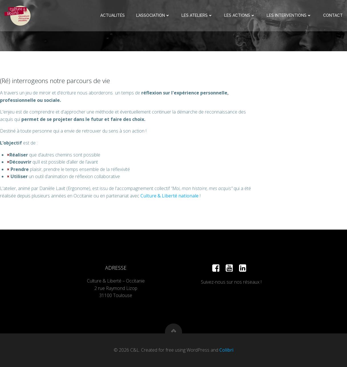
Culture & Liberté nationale (169, 196)
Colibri (226, 350)
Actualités (112, 15)
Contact (333, 15)
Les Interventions (289, 15)
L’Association (153, 15)
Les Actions (239, 15)
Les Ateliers (197, 15)
